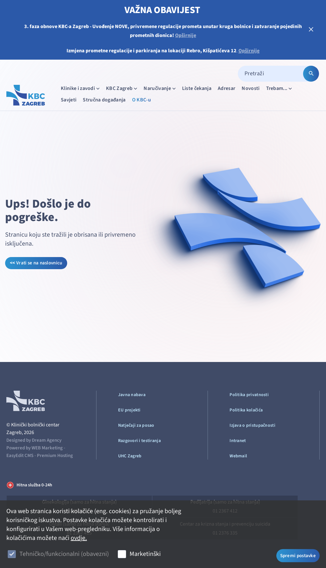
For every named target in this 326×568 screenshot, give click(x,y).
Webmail (238, 456)
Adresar (226, 88)
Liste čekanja (196, 88)
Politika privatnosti (249, 395)
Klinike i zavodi (81, 88)
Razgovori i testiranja (139, 441)
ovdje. (79, 538)
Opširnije (185, 35)
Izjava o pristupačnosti (252, 425)
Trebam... (280, 88)
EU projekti (129, 410)
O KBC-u (141, 99)
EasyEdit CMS (19, 455)
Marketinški (145, 554)
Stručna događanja (104, 99)
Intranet (238, 441)
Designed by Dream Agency (33, 440)
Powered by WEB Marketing (34, 448)
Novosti (250, 88)
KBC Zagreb (122, 88)
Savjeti (68, 99)
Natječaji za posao (136, 425)
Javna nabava (131, 395)
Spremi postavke (298, 554)
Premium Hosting (55, 455)
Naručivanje (160, 88)
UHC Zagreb (130, 456)
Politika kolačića (246, 410)
